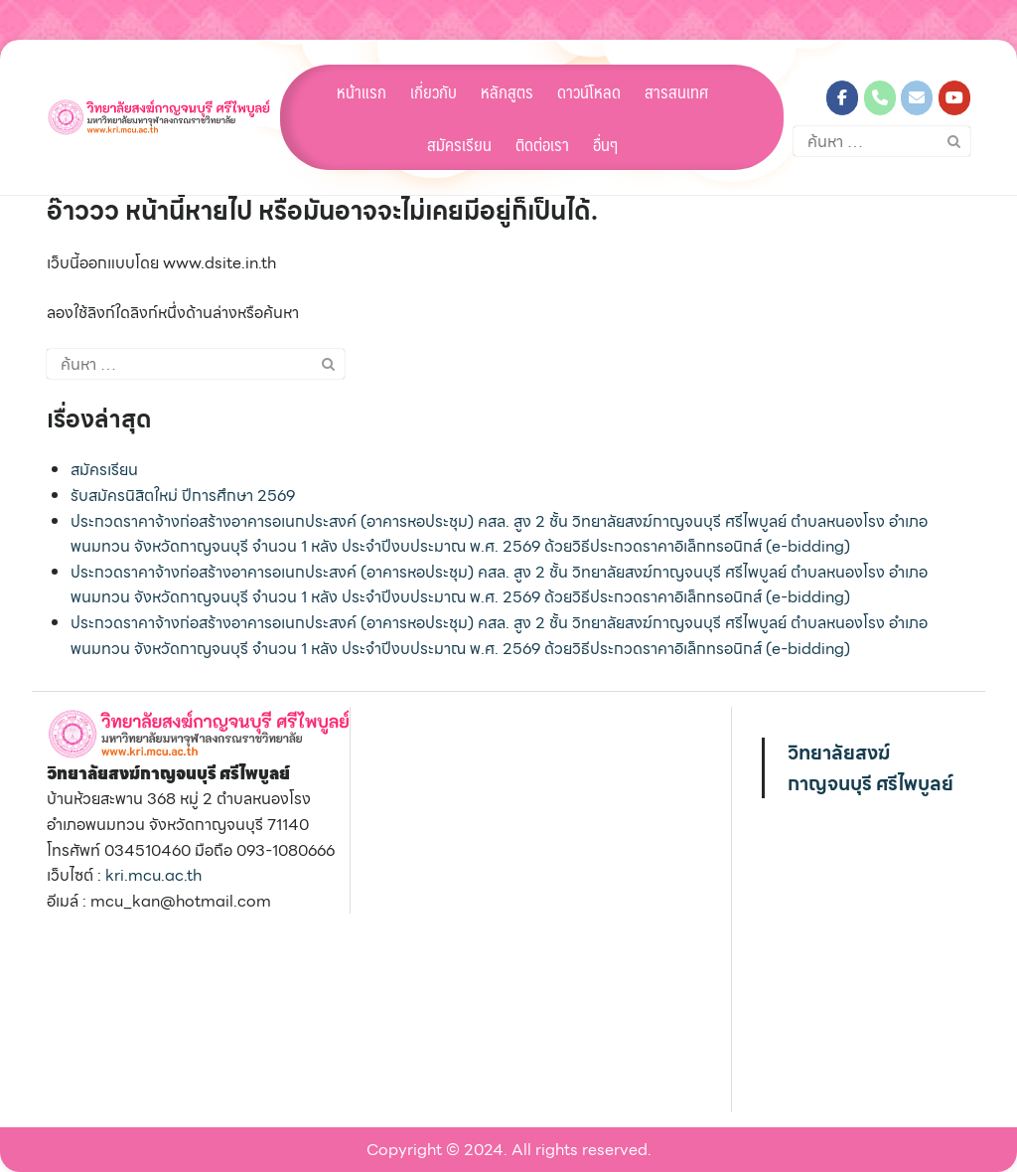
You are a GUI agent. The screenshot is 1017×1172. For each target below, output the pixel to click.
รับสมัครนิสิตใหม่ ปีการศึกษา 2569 (183, 495)
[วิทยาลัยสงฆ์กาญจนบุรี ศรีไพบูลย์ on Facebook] (842, 98)
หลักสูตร (507, 91)
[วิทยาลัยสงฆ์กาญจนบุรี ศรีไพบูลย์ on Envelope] (917, 98)
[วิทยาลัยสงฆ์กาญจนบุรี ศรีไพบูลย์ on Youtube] (954, 98)
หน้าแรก (361, 91)
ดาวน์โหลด (589, 91)
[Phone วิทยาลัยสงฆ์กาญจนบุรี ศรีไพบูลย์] (880, 98)
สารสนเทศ (676, 91)
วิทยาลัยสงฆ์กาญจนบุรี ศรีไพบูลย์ (870, 768)
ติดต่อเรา (542, 144)
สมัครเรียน (459, 144)
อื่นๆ (605, 144)
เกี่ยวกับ (433, 91)
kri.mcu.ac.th (153, 875)
